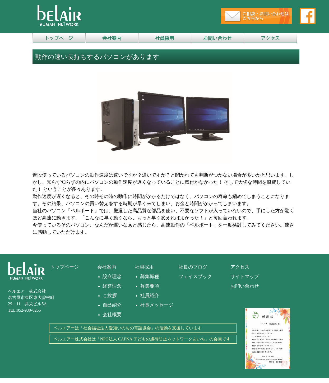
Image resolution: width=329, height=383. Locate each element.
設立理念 (112, 276)
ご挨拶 (110, 295)
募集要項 (149, 286)
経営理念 (112, 286)
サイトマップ (244, 276)
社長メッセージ (156, 305)
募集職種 (149, 276)
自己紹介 (112, 305)
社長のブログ (193, 267)
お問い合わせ (244, 286)
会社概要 (112, 314)
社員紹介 (149, 295)
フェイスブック (195, 276)
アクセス (239, 267)
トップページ (64, 267)
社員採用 (144, 267)
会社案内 (106, 267)
